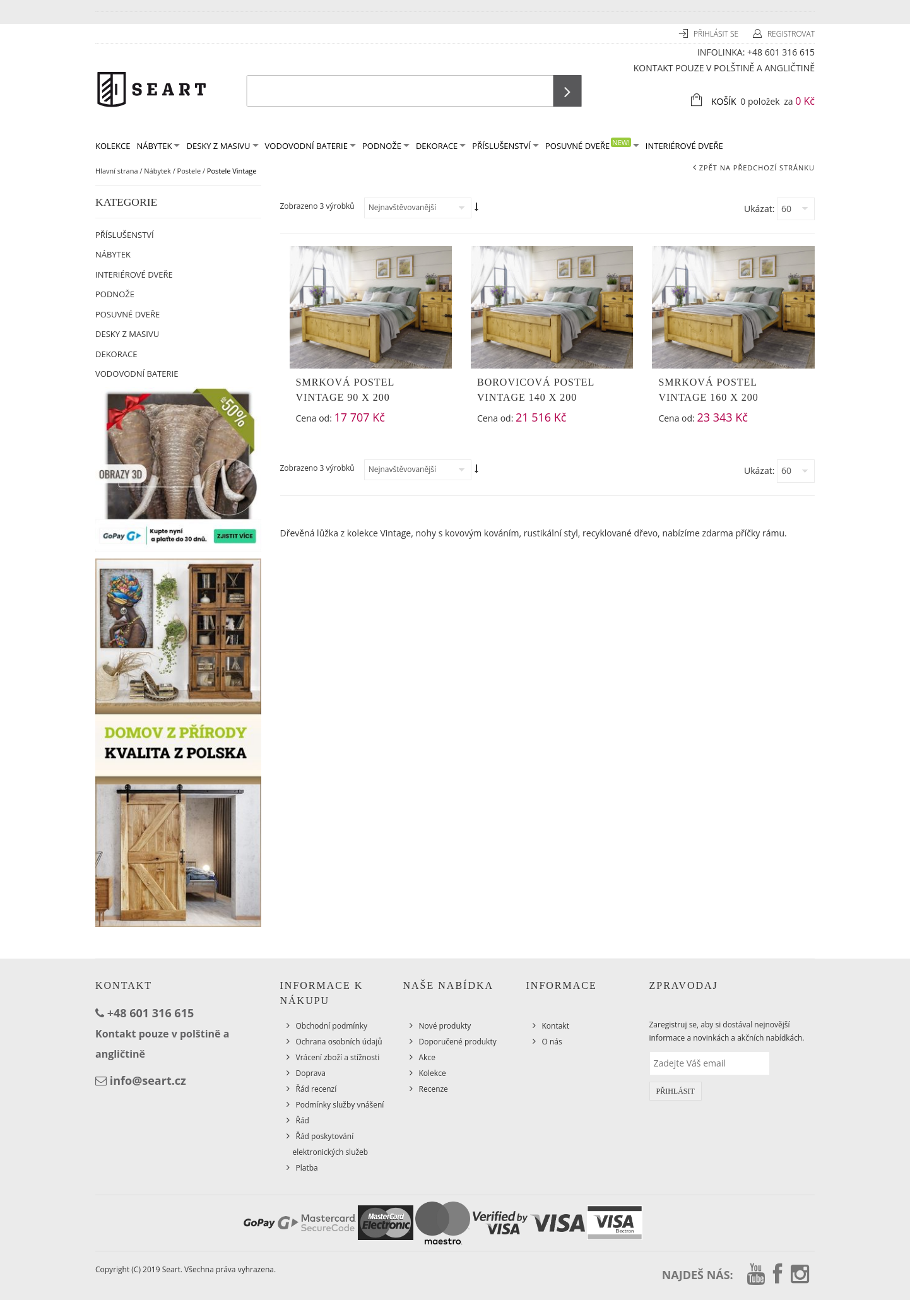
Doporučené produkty (458, 1041)
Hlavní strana (116, 170)
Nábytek (158, 145)
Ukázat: (759, 209)
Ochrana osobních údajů (339, 1041)
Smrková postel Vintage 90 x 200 (345, 390)
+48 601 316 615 (781, 52)
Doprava (311, 1073)
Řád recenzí (316, 1089)
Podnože (386, 145)
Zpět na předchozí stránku (757, 167)
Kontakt (555, 1025)
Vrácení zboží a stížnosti (338, 1057)
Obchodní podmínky (332, 1025)
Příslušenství (505, 145)
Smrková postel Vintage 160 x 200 (708, 390)
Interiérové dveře (684, 145)
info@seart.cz (148, 1080)
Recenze (433, 1089)
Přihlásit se (717, 33)
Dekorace (441, 145)
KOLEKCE (112, 145)
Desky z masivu (222, 145)
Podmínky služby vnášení (340, 1104)
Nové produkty (445, 1025)
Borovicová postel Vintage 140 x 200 (535, 390)
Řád (302, 1120)
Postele (189, 170)
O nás (552, 1041)
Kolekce (432, 1073)
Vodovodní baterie (310, 145)
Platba (307, 1167)
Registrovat (791, 33)
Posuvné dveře (592, 145)
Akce (427, 1057)
